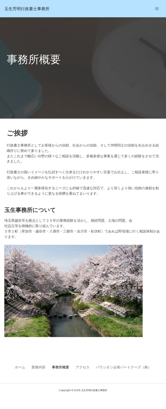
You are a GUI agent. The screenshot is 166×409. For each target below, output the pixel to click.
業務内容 (36, 367)
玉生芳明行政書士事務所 (31, 8)
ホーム (15, 367)
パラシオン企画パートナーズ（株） (128, 367)
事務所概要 (60, 367)
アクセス (85, 367)
